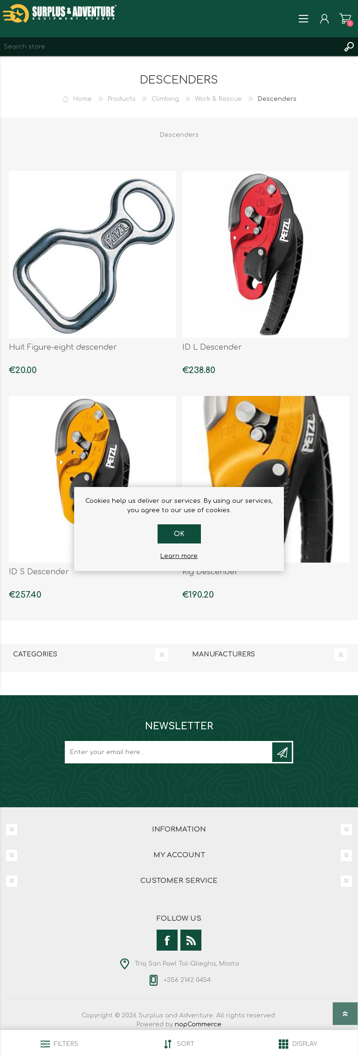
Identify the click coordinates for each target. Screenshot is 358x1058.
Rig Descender (210, 572)
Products (122, 99)
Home (82, 99)
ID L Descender (212, 347)
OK (179, 533)
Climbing (165, 99)
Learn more (179, 556)
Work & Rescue (218, 99)
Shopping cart (345, 18)
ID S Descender (39, 572)
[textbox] (169, 46)
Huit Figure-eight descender (63, 347)
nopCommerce (198, 1024)
